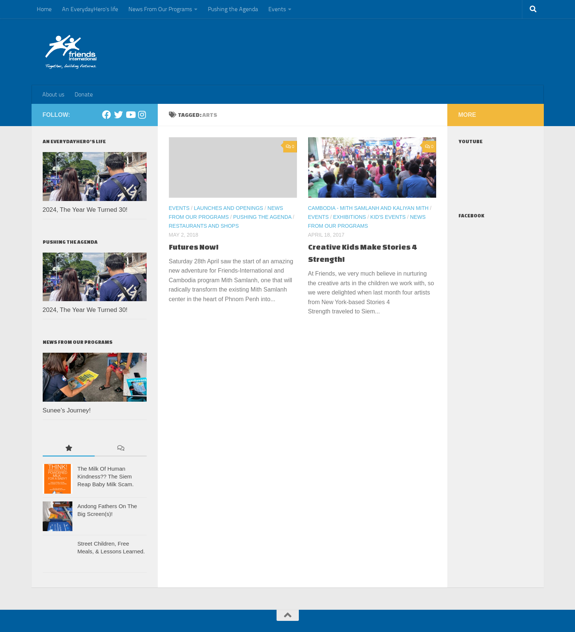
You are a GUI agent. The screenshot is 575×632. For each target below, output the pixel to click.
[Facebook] (106, 114)
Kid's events (388, 217)
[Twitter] (118, 114)
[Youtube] (130, 114)
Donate (84, 94)
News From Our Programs (160, 9)
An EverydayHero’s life (90, 9)
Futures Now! (194, 247)
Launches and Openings (228, 208)
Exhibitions (349, 217)
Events (277, 9)
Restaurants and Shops (204, 226)
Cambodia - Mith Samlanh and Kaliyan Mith (368, 208)
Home (44, 9)
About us (53, 94)
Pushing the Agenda (233, 9)
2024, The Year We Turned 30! (85, 209)
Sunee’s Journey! (67, 410)
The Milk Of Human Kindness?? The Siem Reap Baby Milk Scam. (106, 476)
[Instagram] (142, 114)
